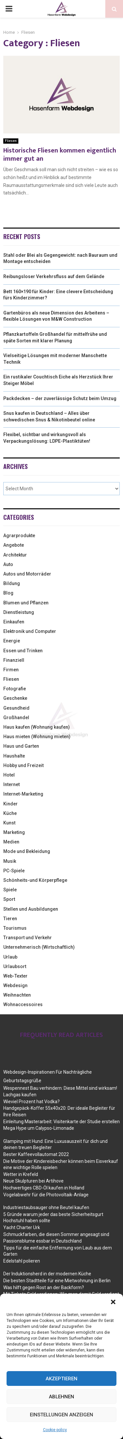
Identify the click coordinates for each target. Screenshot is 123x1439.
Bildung (11, 583)
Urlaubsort (14, 966)
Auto (8, 564)
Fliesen (11, 141)
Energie (11, 640)
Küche (10, 813)
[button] (113, 1302)
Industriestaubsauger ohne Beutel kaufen (46, 1207)
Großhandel (16, 717)
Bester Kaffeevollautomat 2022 (36, 1154)
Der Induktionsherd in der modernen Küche (47, 1273)
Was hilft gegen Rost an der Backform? (43, 1287)
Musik (9, 861)
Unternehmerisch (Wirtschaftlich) (39, 947)
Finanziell (13, 660)
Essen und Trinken (23, 650)
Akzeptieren (61, 1379)
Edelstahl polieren (21, 1261)
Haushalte (14, 756)
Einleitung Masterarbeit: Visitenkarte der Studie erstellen (61, 1121)
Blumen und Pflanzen (26, 602)
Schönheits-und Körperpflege (35, 880)
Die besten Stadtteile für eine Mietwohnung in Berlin (57, 1280)
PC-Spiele (14, 870)
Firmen (11, 669)
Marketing (14, 832)
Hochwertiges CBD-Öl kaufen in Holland (43, 1187)
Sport (9, 899)
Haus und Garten (21, 746)
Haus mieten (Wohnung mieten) (37, 736)
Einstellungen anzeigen (61, 1415)
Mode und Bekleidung (26, 851)
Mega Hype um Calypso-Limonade (38, 1128)
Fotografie (14, 688)
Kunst (9, 822)
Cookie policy (55, 1430)
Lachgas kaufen (19, 1094)
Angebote (13, 545)
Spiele (10, 889)
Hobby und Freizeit (23, 765)
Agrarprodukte (19, 535)
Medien (11, 841)
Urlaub (10, 957)
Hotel (9, 775)
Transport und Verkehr (27, 937)
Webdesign (15, 985)
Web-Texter (15, 976)
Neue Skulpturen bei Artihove (33, 1181)
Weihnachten (17, 995)
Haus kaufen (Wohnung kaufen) (36, 727)
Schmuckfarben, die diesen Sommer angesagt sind (56, 1234)
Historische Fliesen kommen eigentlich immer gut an (59, 154)
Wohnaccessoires (23, 1004)
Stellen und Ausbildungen (30, 909)
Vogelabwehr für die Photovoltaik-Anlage (46, 1194)
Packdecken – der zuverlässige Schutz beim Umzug (59, 398)
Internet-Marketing (23, 794)
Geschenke (15, 698)
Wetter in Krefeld (20, 1174)
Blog (8, 593)
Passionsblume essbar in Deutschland (42, 1241)
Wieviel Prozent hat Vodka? (31, 1101)
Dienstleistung (18, 612)
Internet (11, 784)
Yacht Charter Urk (21, 1227)
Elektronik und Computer (29, 631)
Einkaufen (13, 621)
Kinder (10, 803)
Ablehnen (61, 1397)
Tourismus (15, 928)
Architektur (15, 554)
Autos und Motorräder (27, 574)
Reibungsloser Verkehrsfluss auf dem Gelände (53, 276)
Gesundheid (16, 708)
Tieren (10, 918)
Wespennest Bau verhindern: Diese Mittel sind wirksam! (60, 1088)
